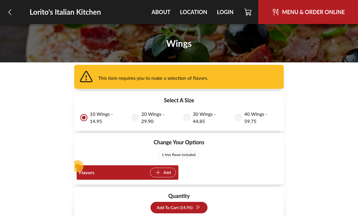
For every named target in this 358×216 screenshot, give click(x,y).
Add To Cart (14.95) (178, 208)
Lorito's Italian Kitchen (65, 12)
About (160, 12)
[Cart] (248, 12)
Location (193, 12)
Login (225, 12)
